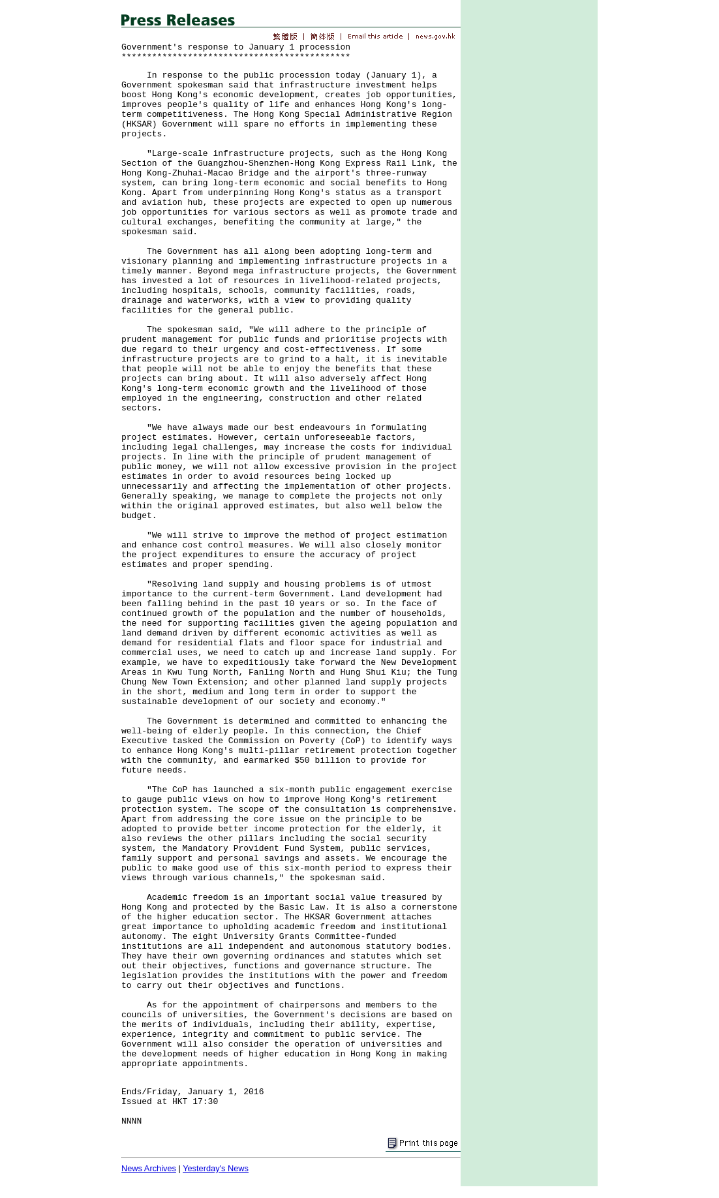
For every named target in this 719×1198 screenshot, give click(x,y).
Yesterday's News (216, 1168)
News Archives (148, 1168)
